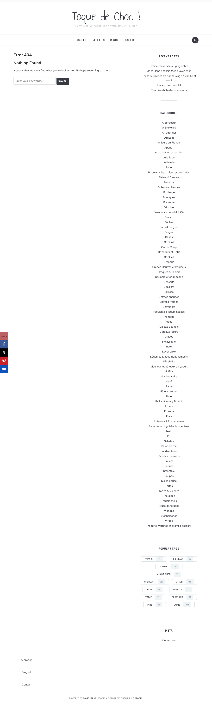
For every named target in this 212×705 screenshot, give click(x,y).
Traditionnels (169, 500)
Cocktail (169, 242)
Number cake (169, 376)
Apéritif (168, 147)
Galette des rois (169, 326)
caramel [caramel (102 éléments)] (169, 566)
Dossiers (129, 40)
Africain (169, 137)
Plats (169, 416)
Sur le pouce (169, 480)
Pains (169, 386)
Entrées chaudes (169, 296)
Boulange (169, 192)
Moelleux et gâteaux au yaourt (168, 366)
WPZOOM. (138, 698)
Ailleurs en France (169, 142)
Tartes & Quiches (169, 491)
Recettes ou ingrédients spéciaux (169, 426)
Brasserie (169, 202)
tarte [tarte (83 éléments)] (154, 604)
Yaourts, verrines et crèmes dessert (169, 525)
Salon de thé (169, 446)
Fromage (168, 316)
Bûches (169, 222)
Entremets (169, 306)
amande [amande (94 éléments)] (154, 558)
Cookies (169, 257)
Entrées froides (169, 301)
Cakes (169, 237)
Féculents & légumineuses (169, 311)
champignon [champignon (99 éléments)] (169, 574)
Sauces (169, 461)
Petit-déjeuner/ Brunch (168, 401)
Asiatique (169, 157)
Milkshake (169, 361)
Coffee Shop (169, 247)
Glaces (169, 336)
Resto (114, 40)
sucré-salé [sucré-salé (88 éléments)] (182, 597)
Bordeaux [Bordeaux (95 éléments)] (183, 558)
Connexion (168, 640)
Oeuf (169, 381)
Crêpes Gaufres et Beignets (169, 267)
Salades (169, 441)
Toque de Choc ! (106, 16)
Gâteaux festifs (169, 331)
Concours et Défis (169, 252)
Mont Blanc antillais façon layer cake (169, 71)
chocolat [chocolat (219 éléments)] (154, 581)
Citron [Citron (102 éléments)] (185, 581)
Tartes (169, 486)
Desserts (169, 282)
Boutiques (169, 197)
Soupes (169, 476)
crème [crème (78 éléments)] (154, 589)
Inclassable (169, 341)
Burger (169, 232)
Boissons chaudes (169, 187)
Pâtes (169, 396)
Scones (168, 466)
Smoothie (169, 471)
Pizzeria (169, 411)
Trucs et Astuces (169, 505)
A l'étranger (169, 132)
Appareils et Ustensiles (169, 152)
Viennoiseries (169, 515)
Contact (26, 684)
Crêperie (169, 262)
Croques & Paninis (169, 272)
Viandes (169, 510)
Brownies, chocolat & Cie (169, 212)
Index (169, 346)
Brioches (169, 207)
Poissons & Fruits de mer (169, 421)
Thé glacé (169, 495)
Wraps (169, 520)
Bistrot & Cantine (169, 177)
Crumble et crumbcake (169, 276)
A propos (26, 660)
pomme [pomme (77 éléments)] (153, 597)
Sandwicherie (169, 451)
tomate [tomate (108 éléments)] (182, 604)
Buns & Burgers (169, 227)
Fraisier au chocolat (169, 85)
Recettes (99, 40)
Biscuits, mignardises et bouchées (169, 172)
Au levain (169, 162)
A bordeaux (169, 122)
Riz (169, 436)
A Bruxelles (169, 127)
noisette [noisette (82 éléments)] (182, 589)
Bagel (169, 167)
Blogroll (26, 672)
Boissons (168, 182)
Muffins (168, 371)
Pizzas (169, 406)
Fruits (169, 321)
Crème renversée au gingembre (169, 66)
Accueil (82, 40)
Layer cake (169, 351)
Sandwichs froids (169, 456)
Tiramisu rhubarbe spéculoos (169, 90)
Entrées (169, 291)
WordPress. (90, 698)
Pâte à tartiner (168, 391)
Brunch (169, 217)
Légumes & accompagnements (169, 356)
